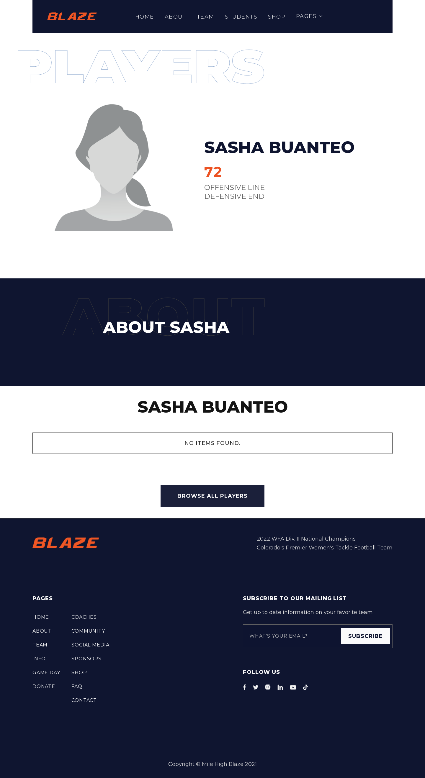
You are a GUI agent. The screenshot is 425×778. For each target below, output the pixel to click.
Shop (276, 17)
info (39, 659)
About (175, 17)
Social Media (90, 645)
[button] (309, 17)
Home (144, 17)
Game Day (46, 672)
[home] (72, 17)
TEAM (205, 17)
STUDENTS (241, 17)
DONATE (43, 686)
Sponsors (86, 659)
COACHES (84, 617)
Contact (84, 700)
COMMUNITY (88, 631)
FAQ (76, 686)
